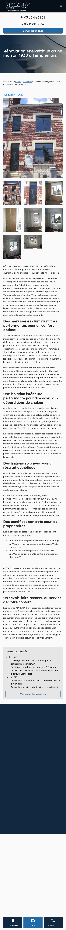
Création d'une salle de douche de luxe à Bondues (33, 667)
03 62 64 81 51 (34, 17)
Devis (33, 926)
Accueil (18, 81)
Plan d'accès (13, 926)
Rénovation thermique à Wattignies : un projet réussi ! (34, 687)
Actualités (27, 81)
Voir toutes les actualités (33, 694)
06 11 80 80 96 (34, 24)
